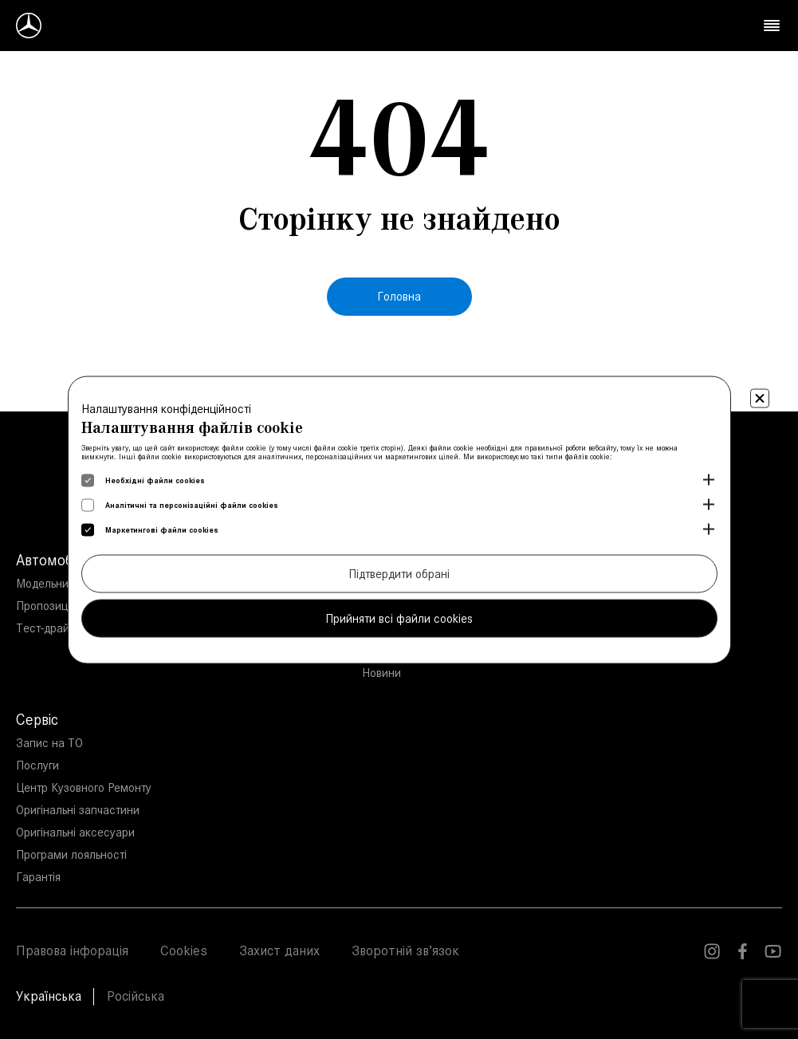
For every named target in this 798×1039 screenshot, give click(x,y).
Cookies (183, 950)
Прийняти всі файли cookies (399, 617)
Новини (381, 672)
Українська (48, 996)
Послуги (37, 765)
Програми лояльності (71, 854)
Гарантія (38, 876)
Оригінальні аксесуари (75, 832)
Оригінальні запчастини (78, 809)
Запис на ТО (49, 742)
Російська (135, 996)
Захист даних (279, 950)
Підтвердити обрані (399, 573)
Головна (399, 296)
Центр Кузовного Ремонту (83, 787)
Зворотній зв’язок (405, 950)
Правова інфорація (72, 950)
